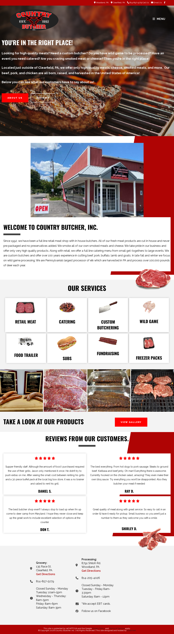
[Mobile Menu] (159, 19)
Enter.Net (131, 630)
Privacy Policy (98, 628)
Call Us (145, 2)
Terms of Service (117, 628)
